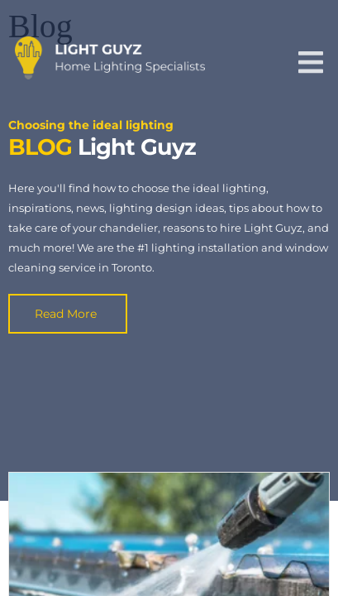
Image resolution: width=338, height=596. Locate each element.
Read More (66, 313)
